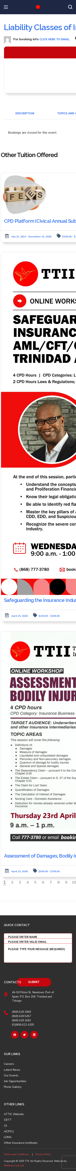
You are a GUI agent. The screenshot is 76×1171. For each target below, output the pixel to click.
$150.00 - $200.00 (49, 616)
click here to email (55, 39)
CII (5, 1126)
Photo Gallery (12, 1087)
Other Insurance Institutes (20, 1143)
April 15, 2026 (19, 616)
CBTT (8, 1120)
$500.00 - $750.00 (49, 871)
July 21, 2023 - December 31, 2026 (31, 236)
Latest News (12, 1070)
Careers (9, 1064)
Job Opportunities (15, 1081)
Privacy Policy (43, 1154)
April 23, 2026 (19, 871)
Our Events (11, 1075)
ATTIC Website (14, 1114)
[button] (70, 7)
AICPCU (9, 1131)
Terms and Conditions (16, 1154)
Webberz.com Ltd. (14, 1165)
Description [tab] (24, 113)
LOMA (8, 1137)
